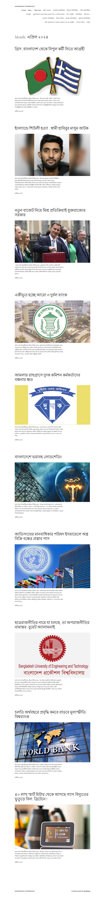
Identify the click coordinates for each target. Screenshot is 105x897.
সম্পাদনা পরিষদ (80, 22)
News (29, 10)
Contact (23, 10)
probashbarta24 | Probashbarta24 (25, 6)
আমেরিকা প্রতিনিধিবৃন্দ (59, 10)
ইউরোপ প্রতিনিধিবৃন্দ (72, 10)
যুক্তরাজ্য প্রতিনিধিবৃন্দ (84, 18)
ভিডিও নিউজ (60, 18)
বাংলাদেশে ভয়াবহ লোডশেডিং (38, 457)
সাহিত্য (88, 22)
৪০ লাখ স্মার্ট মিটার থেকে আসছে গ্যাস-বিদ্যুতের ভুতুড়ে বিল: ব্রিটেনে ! (51, 796)
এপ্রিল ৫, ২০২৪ (18, 605)
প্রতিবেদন (86, 14)
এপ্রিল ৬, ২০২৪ (18, 439)
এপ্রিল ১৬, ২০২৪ (19, 111)
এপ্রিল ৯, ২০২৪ (18, 193)
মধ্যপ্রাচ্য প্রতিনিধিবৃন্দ (71, 18)
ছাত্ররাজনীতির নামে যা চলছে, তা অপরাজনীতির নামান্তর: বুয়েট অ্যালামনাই (52, 624)
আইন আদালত (47, 10)
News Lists (37, 10)
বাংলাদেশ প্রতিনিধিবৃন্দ (48, 18)
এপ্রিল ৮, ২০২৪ (18, 277)
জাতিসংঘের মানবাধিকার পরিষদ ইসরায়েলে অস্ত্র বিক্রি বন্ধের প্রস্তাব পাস (51, 536)
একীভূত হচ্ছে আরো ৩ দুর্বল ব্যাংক (41, 295)
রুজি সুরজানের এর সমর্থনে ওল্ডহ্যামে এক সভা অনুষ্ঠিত (59, 22)
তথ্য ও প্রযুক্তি (70, 14)
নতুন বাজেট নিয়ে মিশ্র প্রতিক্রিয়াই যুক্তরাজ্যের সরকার (50, 212)
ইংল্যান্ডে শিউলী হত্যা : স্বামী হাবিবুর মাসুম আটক (51, 128)
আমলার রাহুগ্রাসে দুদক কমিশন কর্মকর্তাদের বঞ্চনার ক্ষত (47, 377)
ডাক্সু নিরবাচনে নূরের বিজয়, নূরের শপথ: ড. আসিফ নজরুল (48, 14)
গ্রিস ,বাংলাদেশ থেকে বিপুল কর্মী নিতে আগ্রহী (50, 49)
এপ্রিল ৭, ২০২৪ (18, 358)
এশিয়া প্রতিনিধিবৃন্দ (85, 10)
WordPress (87, 891)
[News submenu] (32, 10)
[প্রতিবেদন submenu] (89, 14)
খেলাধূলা (28, 14)
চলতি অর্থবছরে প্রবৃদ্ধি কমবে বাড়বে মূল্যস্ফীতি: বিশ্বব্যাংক (51, 714)
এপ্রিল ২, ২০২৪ (18, 777)
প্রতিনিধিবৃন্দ (79, 14)
